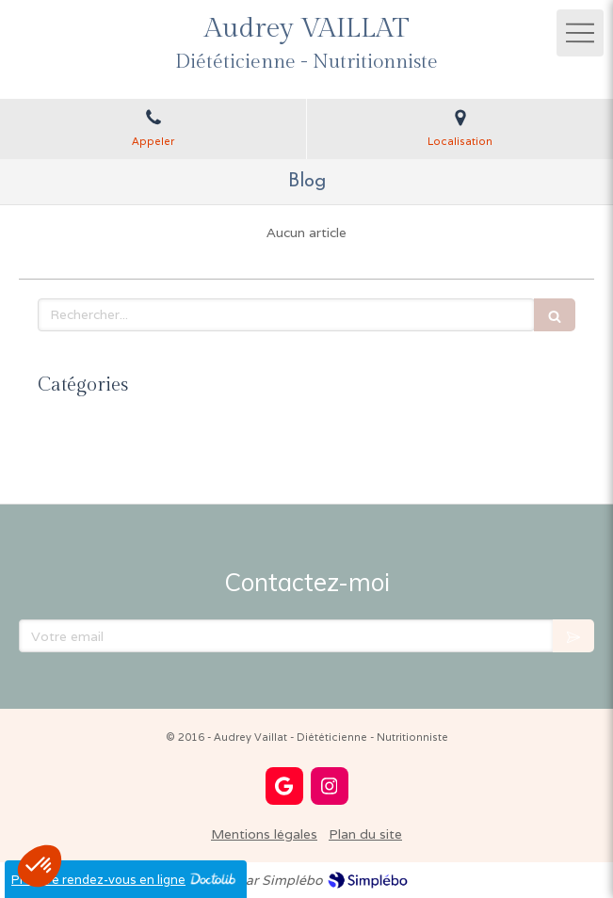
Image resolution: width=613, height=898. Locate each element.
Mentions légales (264, 834)
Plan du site (365, 834)
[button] (39, 866)
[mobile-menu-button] (580, 32)
